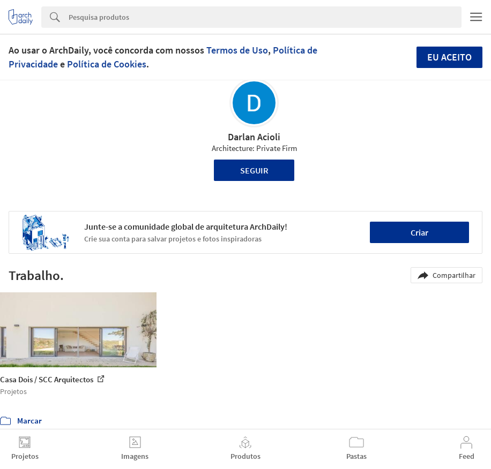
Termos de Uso (237, 50)
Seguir (254, 170)
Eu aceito (449, 57)
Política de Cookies (106, 64)
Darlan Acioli (254, 137)
